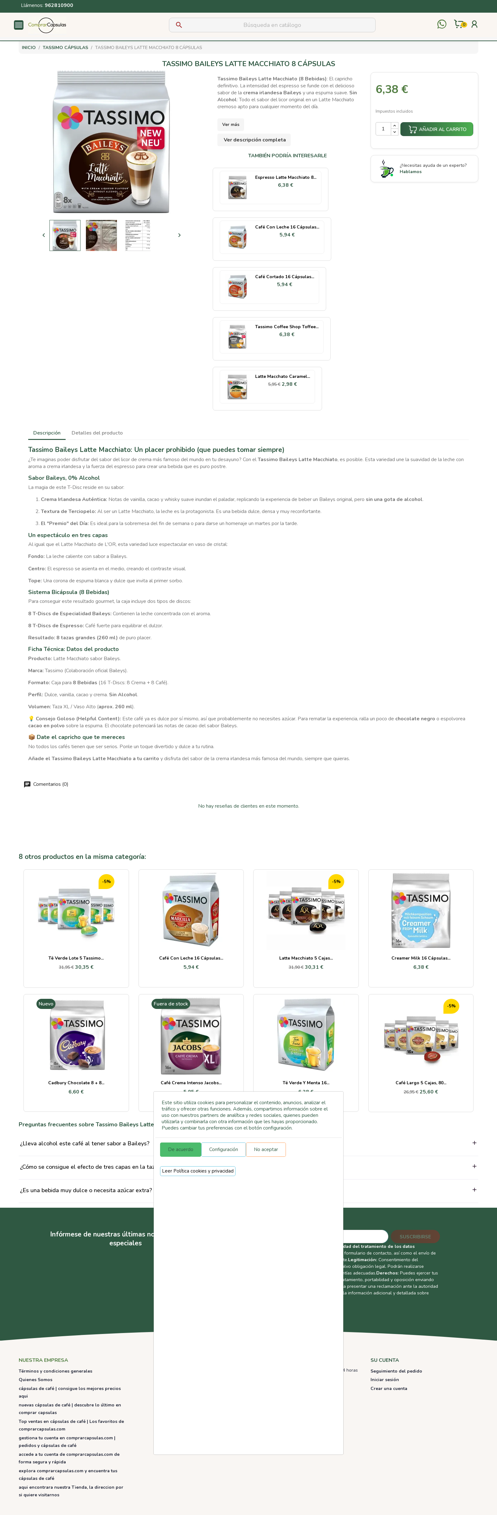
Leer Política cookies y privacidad (198, 1171)
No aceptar (266, 1149)
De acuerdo (180, 1149)
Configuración (223, 1149)
